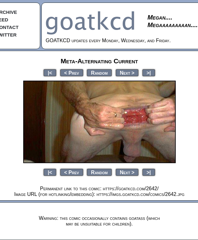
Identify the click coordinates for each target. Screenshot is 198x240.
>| (149, 72)
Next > (127, 72)
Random (99, 72)
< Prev (71, 72)
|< (50, 72)
